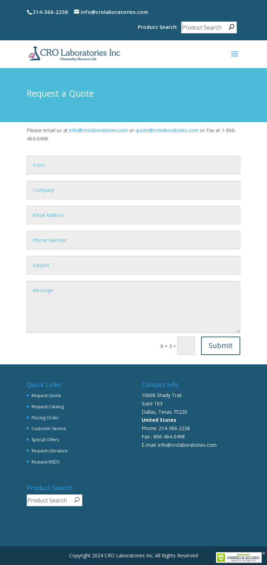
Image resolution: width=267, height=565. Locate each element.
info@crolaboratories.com (98, 130)
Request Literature (50, 451)
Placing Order (45, 418)
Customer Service (49, 428)
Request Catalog (48, 407)
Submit (221, 345)
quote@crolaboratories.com (167, 130)
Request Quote (46, 395)
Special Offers (45, 440)
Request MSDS (45, 462)
